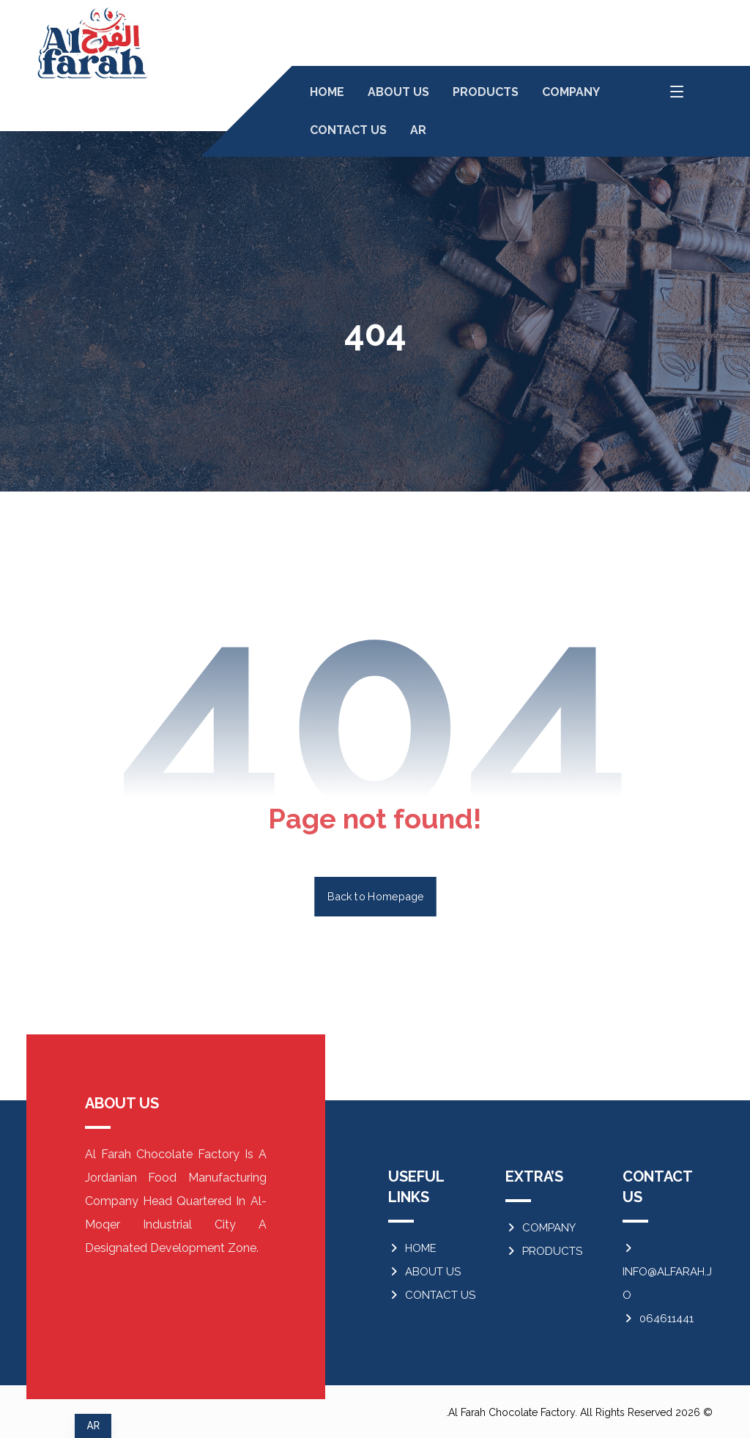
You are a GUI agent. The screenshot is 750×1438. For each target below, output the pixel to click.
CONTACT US (431, 1295)
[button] (677, 91)
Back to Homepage (375, 896)
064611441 (658, 1318)
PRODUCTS (543, 1251)
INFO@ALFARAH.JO (667, 1272)
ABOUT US (424, 1271)
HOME (412, 1248)
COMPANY (540, 1227)
